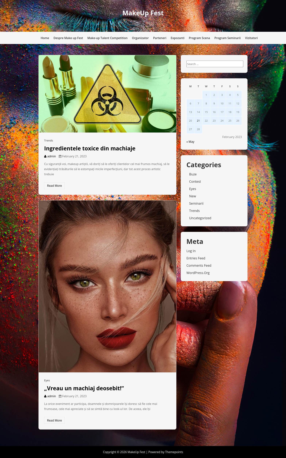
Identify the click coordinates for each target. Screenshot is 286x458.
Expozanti (177, 38)
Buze (193, 174)
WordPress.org (198, 273)
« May (190, 142)
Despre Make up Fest (68, 38)
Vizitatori (251, 38)
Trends (48, 140)
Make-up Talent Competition (107, 38)
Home (45, 38)
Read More (54, 186)
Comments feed (198, 265)
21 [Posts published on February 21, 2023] (198, 120)
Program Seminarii (227, 38)
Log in (191, 251)
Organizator (140, 38)
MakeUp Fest (143, 13)
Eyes (47, 380)
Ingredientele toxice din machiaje (90, 148)
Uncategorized (200, 218)
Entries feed (195, 258)
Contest (195, 181)
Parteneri (159, 38)
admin (50, 156)
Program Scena (199, 38)
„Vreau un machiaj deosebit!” (84, 388)
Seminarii (196, 203)
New (192, 196)
